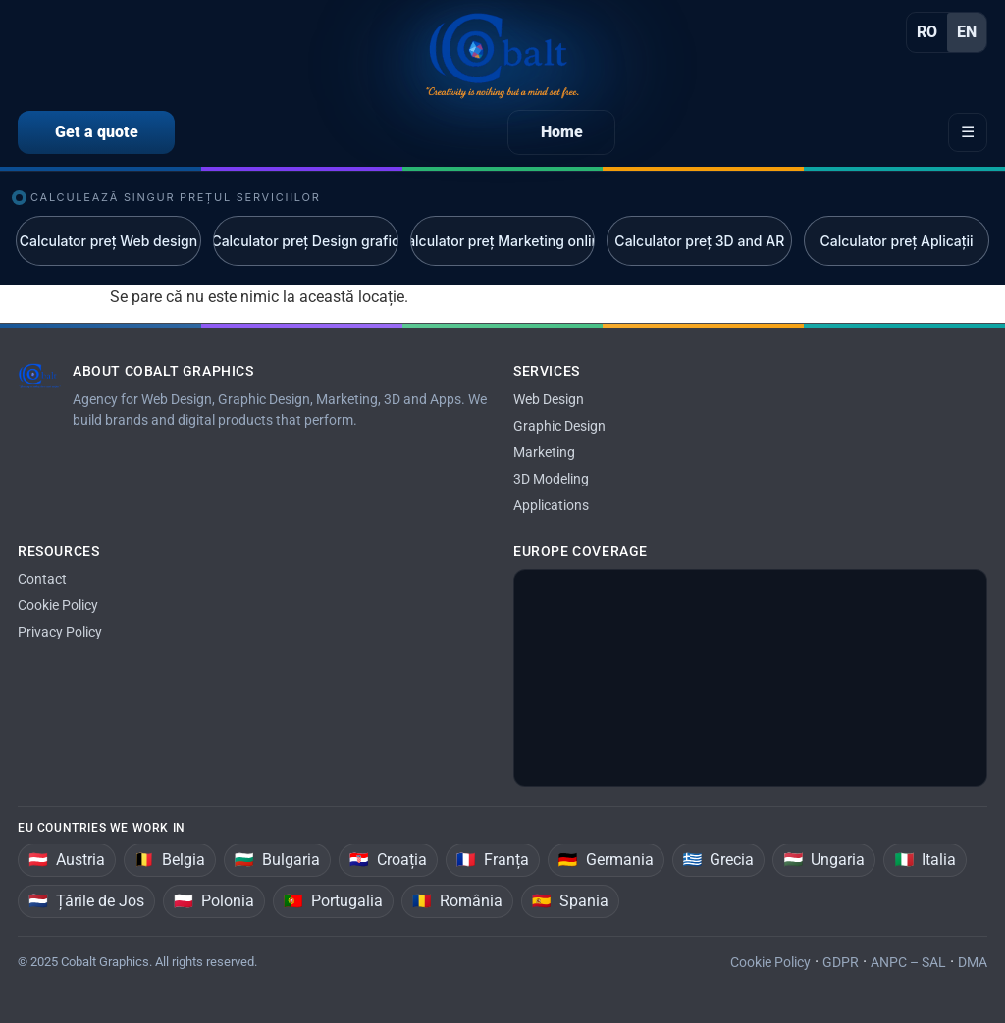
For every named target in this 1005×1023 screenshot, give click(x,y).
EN (967, 32)
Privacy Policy (60, 631)
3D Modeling (551, 478)
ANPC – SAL (908, 962)
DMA (972, 962)
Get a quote (96, 132)
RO (927, 32)
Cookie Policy (58, 605)
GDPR (840, 962)
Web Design (548, 399)
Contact (42, 579)
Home (562, 132)
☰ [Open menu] (968, 132)
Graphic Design (559, 426)
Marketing (544, 452)
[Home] (502, 56)
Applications (551, 505)
